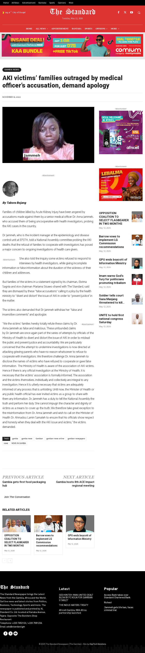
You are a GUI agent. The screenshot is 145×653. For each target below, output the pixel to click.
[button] (139, 12)
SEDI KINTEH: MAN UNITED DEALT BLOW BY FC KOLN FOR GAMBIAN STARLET (76, 597)
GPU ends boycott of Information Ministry (113, 261)
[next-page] (10, 560)
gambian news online (55, 438)
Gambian (39, 438)
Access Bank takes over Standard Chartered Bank (117, 596)
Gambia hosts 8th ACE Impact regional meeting (75, 483)
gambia (15, 438)
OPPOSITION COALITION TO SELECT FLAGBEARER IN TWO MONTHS (114, 218)
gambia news (27, 438)
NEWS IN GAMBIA (19, 443)
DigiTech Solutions (98, 644)
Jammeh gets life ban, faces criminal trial (118, 609)
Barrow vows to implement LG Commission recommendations (111, 242)
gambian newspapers (76, 438)
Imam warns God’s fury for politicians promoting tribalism (112, 279)
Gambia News (11, 70)
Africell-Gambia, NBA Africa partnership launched (72, 611)
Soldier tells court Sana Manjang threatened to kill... (111, 299)
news (6, 443)
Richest (108, 602)
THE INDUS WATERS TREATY (73, 605)
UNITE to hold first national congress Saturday (111, 318)
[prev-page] (4, 560)
